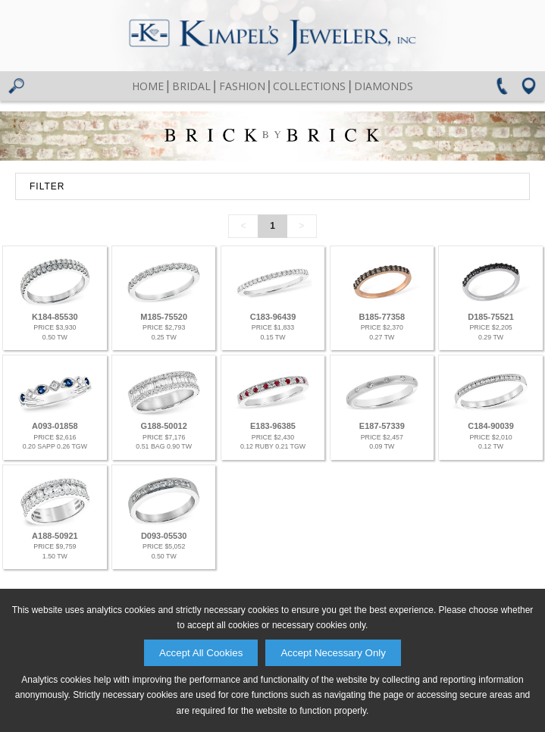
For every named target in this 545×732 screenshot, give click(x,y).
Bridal (191, 86)
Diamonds (383, 86)
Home (148, 86)
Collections (309, 86)
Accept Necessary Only (333, 652)
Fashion (242, 86)
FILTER (47, 186)
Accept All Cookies (201, 652)
